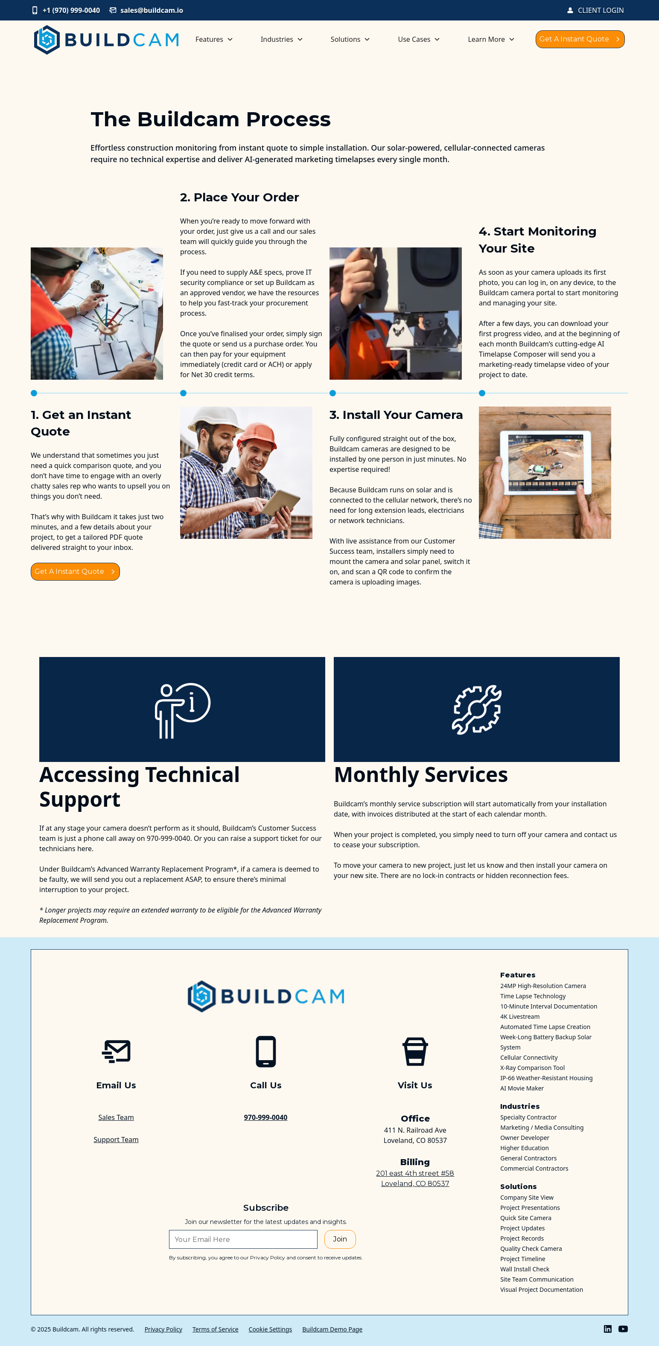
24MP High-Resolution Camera (543, 986)
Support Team (116, 1139)
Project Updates (522, 1228)
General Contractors (528, 1158)
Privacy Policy (163, 1329)
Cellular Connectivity (528, 1057)
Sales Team (116, 1117)
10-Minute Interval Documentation (548, 1006)
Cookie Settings (270, 1329)
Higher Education (524, 1148)
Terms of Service (215, 1329)
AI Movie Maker (522, 1088)
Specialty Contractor (528, 1117)
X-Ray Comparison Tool (532, 1068)
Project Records (522, 1238)
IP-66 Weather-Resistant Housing (546, 1078)
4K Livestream (519, 1016)
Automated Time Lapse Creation (545, 1027)
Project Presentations (530, 1208)
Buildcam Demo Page (332, 1329)
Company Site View (527, 1197)
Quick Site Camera (525, 1218)
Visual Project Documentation (541, 1289)
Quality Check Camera (531, 1248)
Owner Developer (524, 1138)
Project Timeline (522, 1259)
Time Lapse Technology (533, 996)
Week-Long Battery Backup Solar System (546, 1042)
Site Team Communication (537, 1279)
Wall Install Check (524, 1269)
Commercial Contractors (534, 1168)
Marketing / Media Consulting (541, 1127)
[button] (214, 39)
